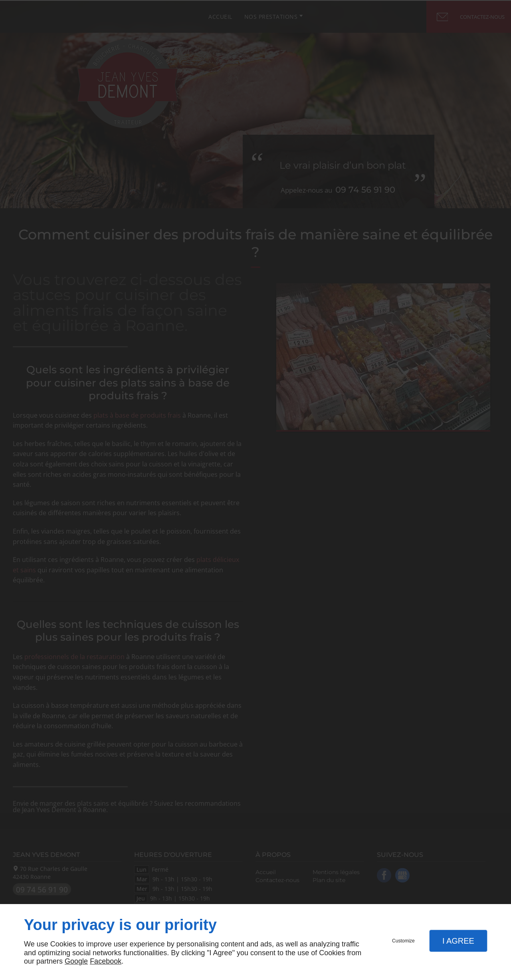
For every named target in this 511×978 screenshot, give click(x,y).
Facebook (105, 961)
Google (76, 961)
